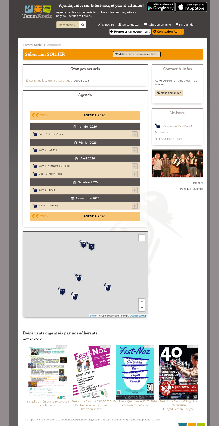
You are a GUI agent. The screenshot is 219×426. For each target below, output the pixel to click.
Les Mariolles (37, 80)
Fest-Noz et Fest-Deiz (176, 126)
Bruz (52, 189)
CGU (74, 419)
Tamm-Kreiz (32, 44)
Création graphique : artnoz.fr (145, 419)
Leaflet (93, 315)
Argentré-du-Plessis (59, 165)
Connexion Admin (168, 31)
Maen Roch (55, 173)
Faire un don (185, 24)
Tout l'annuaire (168, 139)
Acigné (53, 149)
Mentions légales (87, 419)
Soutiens (66, 419)
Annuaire (54, 44)
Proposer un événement (112, 419)
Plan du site (43, 419)
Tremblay (52, 205)
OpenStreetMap (138, 315)
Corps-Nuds (56, 134)
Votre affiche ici (32, 339)
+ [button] (142, 302)
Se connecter (128, 24)
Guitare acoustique (60, 80)
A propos (30, 419)
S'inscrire (106, 24)
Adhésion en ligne (157, 24)
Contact (55, 419)
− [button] (142, 308)
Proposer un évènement (130, 31)
